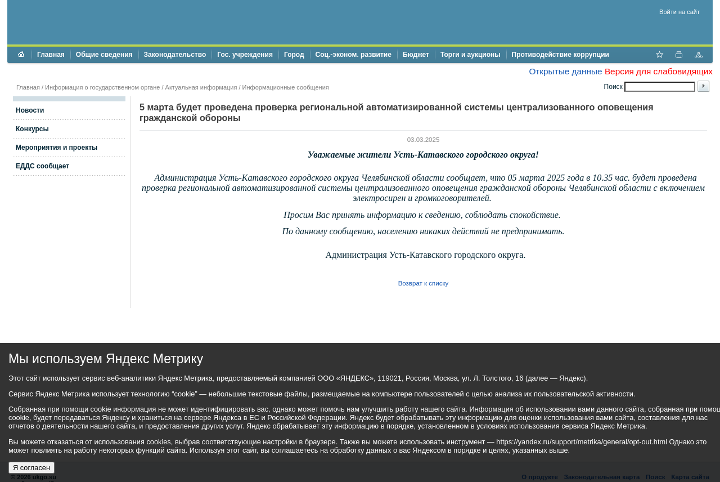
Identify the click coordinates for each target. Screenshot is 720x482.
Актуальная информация (201, 87)
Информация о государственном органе (102, 87)
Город (294, 55)
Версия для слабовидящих (659, 71)
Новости (30, 110)
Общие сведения (104, 55)
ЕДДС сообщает (42, 166)
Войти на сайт (679, 11)
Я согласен (31, 467)
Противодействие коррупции (560, 55)
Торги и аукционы (470, 55)
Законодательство (175, 55)
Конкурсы (32, 129)
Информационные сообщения (285, 87)
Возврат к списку (423, 283)
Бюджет (416, 55)
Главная (51, 55)
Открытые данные (565, 71)
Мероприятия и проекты (56, 147)
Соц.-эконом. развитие (354, 55)
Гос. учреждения (245, 55)
